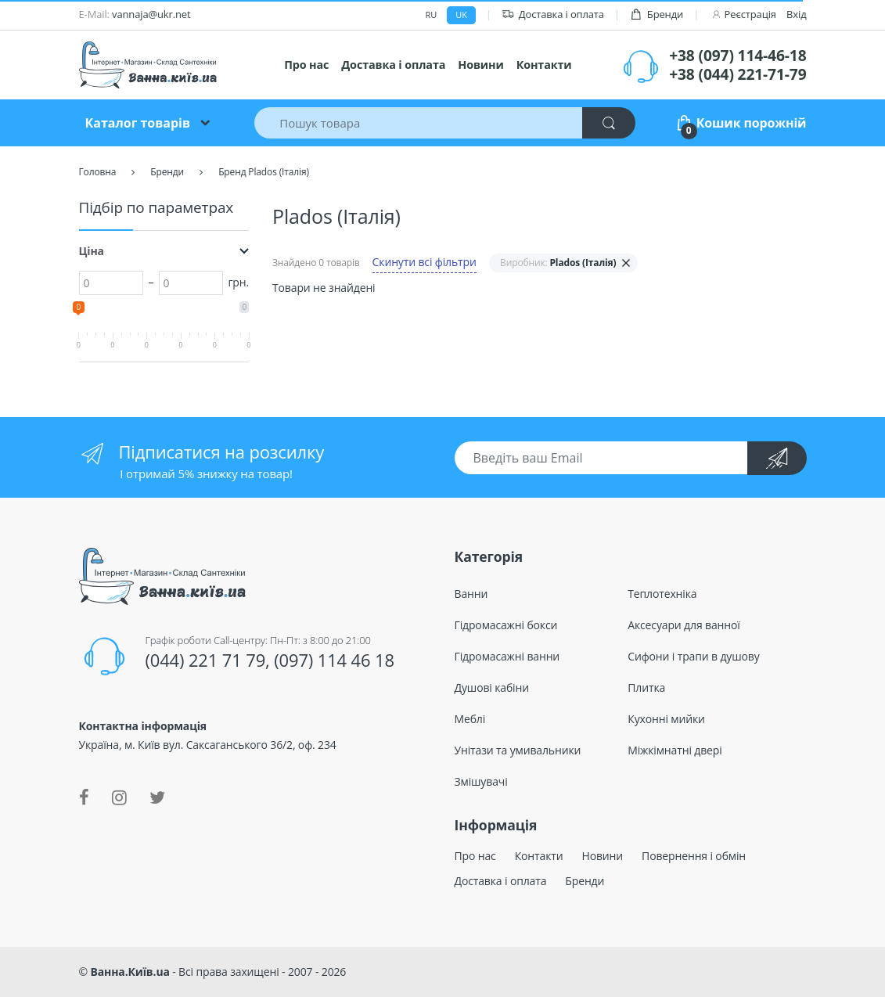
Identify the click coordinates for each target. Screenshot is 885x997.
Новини (480, 64)
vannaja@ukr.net (151, 14)
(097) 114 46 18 (334, 659)
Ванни (471, 593)
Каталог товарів (138, 122)
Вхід (796, 14)
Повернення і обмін (694, 855)
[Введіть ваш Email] (602, 457)
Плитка (646, 687)
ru (431, 14)
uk (460, 14)
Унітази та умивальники (518, 750)
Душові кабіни (492, 687)
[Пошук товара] (418, 123)
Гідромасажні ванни (507, 656)
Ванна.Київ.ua (130, 971)
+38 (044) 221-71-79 (737, 74)
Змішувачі (481, 781)
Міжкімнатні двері (674, 750)
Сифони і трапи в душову (693, 656)
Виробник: (558, 262)
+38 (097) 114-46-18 (737, 55)
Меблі (470, 718)
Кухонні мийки (666, 718)
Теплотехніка (662, 593)
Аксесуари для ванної (683, 624)
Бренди (656, 14)
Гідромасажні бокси (506, 624)
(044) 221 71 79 (205, 659)
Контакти (544, 64)
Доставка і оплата (553, 14)
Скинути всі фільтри (424, 261)
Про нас (306, 64)
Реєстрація (750, 14)
